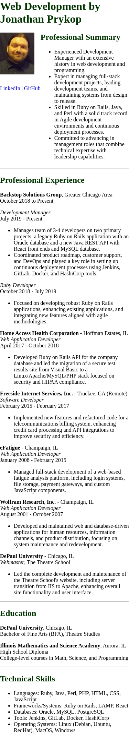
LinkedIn (10, 88)
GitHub (32, 88)
